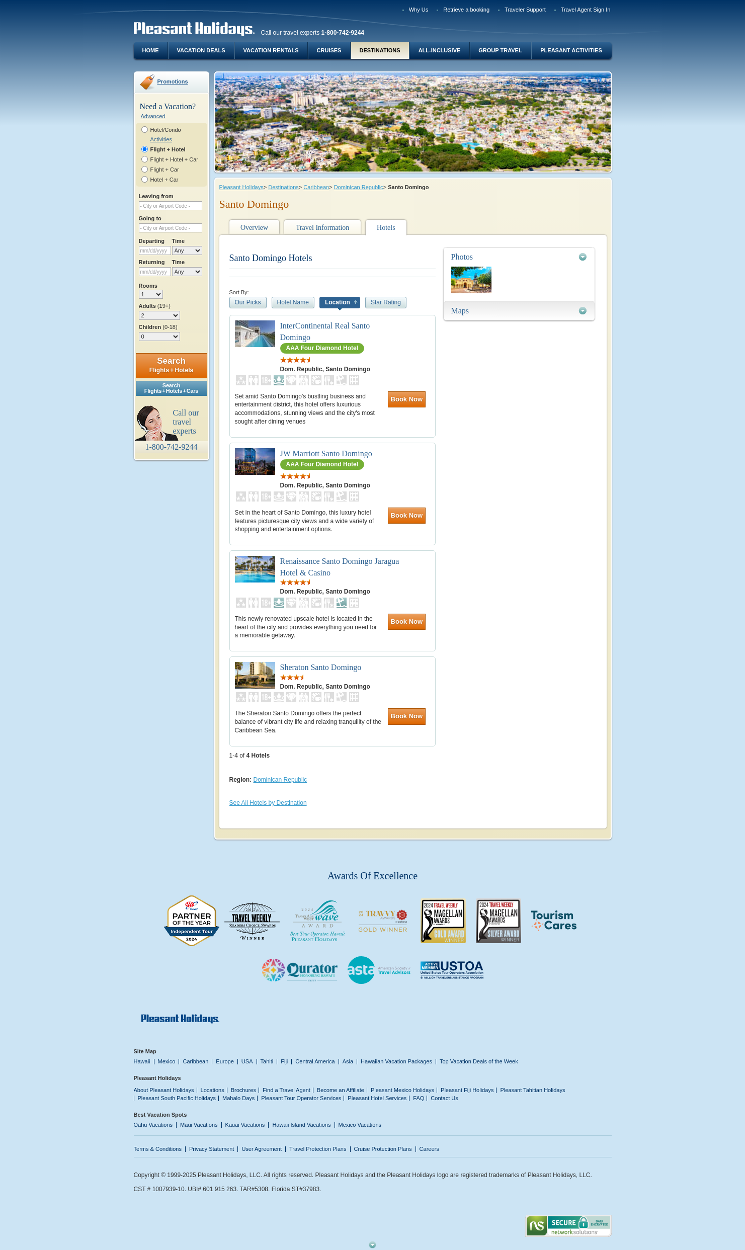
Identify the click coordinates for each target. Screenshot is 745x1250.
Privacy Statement (211, 1149)
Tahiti (267, 1061)
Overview (254, 227)
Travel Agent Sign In (586, 10)
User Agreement (261, 1149)
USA (247, 1061)
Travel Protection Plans (317, 1149)
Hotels (386, 227)
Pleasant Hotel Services (377, 1098)
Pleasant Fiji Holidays (467, 1090)
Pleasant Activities (571, 50)
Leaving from (156, 196)
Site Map (145, 1051)
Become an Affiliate (340, 1090)
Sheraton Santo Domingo (321, 667)
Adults (155, 306)
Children (158, 327)
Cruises (329, 50)
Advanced (153, 116)
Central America (315, 1061)
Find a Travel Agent (286, 1090)
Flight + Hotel (168, 149)
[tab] (519, 257)
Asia (348, 1061)
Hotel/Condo (165, 130)
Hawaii (142, 1061)
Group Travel (500, 50)
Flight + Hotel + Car (174, 159)
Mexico (167, 1061)
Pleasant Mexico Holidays (402, 1090)
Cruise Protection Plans (383, 1149)
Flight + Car (164, 169)
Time (178, 241)
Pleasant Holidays (241, 187)
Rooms (148, 286)
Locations (212, 1090)
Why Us (419, 10)
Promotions (172, 81)
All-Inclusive (440, 50)
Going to (150, 218)
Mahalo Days (238, 1098)
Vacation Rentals (271, 50)
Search (171, 365)
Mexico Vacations (360, 1125)
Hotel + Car (164, 180)
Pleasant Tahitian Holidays (532, 1090)
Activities (161, 139)
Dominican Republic (358, 187)
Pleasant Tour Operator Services (301, 1098)
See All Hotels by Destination (268, 802)
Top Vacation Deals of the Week (479, 1061)
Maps (460, 310)
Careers (429, 1149)
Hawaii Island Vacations (301, 1125)
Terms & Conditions (158, 1149)
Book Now (407, 399)
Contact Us (444, 1098)
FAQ (418, 1098)
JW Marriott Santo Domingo (326, 453)
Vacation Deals (201, 50)
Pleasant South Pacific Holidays (177, 1098)
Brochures (243, 1090)
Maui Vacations (199, 1125)
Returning (152, 262)
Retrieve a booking (466, 10)
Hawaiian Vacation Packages (396, 1061)
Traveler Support (525, 10)
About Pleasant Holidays (164, 1090)
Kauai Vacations (245, 1125)
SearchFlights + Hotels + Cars (171, 388)
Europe (225, 1061)
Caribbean (316, 187)
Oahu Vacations (153, 1125)
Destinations (379, 50)
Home (150, 50)
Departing (151, 241)
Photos (462, 257)
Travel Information (322, 227)
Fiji (284, 1061)
